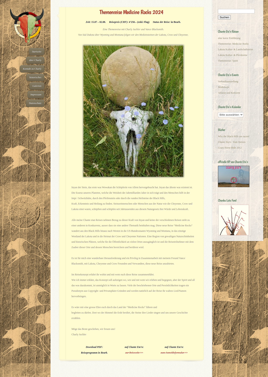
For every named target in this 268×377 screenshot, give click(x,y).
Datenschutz (35, 103)
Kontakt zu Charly (32, 68)
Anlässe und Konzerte (229, 92)
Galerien (36, 85)
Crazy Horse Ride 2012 (230, 147)
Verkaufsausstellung (228, 81)
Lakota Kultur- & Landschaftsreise (235, 49)
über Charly (35, 60)
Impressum (35, 94)
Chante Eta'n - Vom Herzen (231, 142)
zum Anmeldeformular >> (174, 352)
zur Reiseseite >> (134, 352)
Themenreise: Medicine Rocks (233, 43)
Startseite (36, 51)
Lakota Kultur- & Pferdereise (232, 55)
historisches (35, 77)
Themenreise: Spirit (228, 60)
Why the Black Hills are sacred (233, 136)
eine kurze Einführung (229, 38)
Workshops (223, 87)
